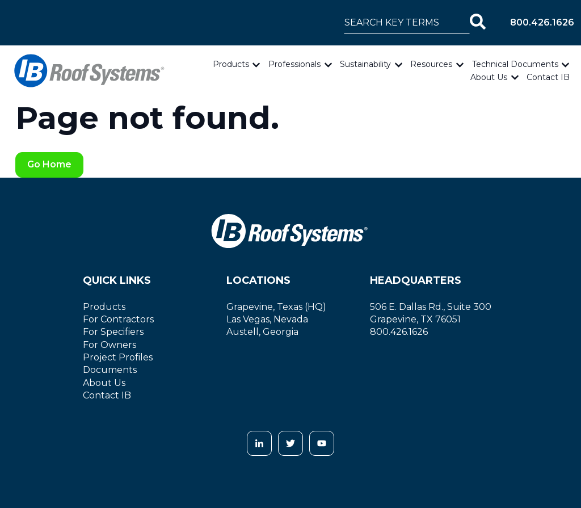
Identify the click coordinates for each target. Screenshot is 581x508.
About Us (488, 77)
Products (231, 64)
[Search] (478, 22)
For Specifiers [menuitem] (113, 331)
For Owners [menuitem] (109, 344)
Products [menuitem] (104, 306)
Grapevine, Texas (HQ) (276, 306)
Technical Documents (515, 64)
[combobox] (407, 22)
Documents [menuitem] (110, 369)
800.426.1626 (542, 22)
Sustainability (365, 64)
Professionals (294, 64)
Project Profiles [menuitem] (118, 357)
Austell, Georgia (262, 331)
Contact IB (548, 77)
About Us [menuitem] (104, 382)
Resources (431, 64)
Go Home (49, 164)
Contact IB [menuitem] (107, 395)
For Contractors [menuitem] (118, 319)
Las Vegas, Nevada (267, 319)
